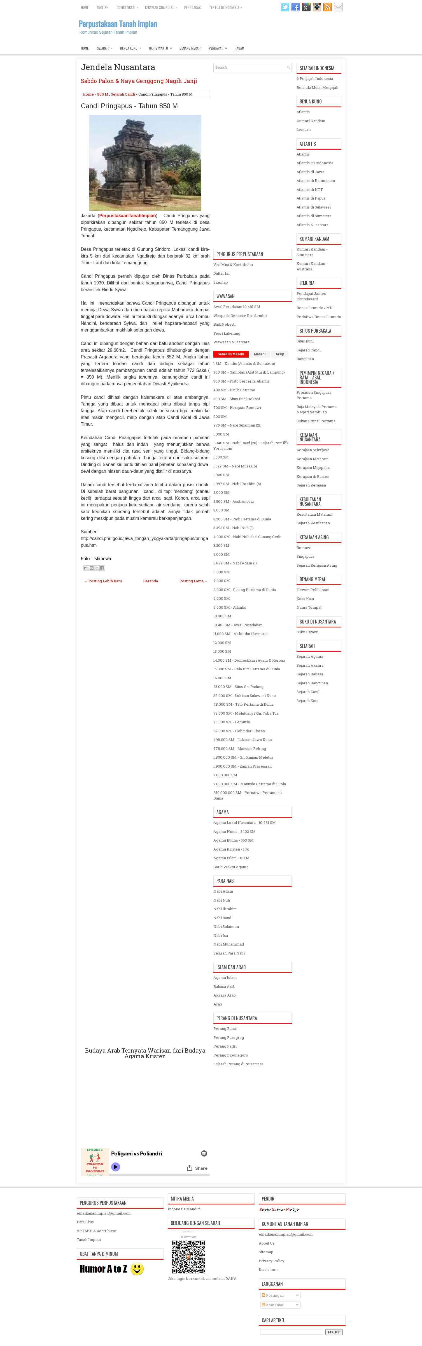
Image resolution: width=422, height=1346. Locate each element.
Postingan (273, 1295)
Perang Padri (225, 1046)
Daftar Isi (221, 273)
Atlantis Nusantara (312, 224)
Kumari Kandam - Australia (312, 266)
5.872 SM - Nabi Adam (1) (235, 563)
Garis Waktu (162, 46)
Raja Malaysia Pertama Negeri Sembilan (317, 409)
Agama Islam (225, 977)
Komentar (273, 1304)
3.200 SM (221, 545)
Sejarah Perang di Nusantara (238, 1063)
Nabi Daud (222, 917)
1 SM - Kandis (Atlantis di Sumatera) (244, 363)
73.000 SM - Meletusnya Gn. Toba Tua (245, 713)
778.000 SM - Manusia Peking (239, 748)
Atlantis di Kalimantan (316, 180)
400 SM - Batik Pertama (234, 389)
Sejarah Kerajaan (311, 485)
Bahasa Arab (224, 986)
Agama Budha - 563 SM (233, 840)
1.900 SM (221, 474)
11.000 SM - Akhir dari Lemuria (240, 633)
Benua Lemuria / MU (315, 307)
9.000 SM (221, 598)
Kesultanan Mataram (315, 514)
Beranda (150, 580)
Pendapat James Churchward (311, 296)
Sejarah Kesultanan (313, 522)
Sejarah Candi (123, 94)
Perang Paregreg (228, 1037)
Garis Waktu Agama (230, 866)
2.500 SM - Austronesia (233, 501)
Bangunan (305, 358)
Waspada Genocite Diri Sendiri (240, 315)
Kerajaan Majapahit (313, 467)
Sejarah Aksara (310, 665)
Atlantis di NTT (310, 189)
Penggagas (192, 7)
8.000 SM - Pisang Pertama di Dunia (244, 589)
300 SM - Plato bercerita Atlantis (241, 381)
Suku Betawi (307, 631)
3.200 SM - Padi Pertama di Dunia (242, 519)
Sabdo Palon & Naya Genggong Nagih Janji (139, 80)
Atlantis (303, 111)
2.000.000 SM (225, 774)
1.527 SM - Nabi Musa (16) (235, 466)
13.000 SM (222, 651)
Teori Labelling (226, 333)
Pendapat (219, 46)
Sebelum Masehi (231, 354)
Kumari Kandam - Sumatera (312, 252)
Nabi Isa (220, 935)
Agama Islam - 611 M (231, 857)
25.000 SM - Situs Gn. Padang (238, 686)
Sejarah (106, 46)
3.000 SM (221, 510)
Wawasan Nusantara (231, 341)
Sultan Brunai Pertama (316, 420)
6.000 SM (221, 571)
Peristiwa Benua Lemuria (319, 316)
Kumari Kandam (311, 120)
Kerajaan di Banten (313, 476)
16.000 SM (222, 677)
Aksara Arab (224, 995)
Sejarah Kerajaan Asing (317, 565)
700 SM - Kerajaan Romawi (237, 407)
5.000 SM (221, 554)
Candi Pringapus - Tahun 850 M (129, 106)
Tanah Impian (89, 1239)
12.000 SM (222, 642)
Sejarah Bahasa (310, 674)
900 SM (220, 416)
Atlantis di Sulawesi (314, 207)
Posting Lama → (193, 580)
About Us (267, 1243)
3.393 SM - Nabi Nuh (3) (233, 527)
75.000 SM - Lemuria (231, 721)
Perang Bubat (225, 1028)
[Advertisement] (145, 821)
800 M (102, 94)
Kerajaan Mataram (313, 458)
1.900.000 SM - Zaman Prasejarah (242, 766)
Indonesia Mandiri (184, 1208)
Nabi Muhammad (228, 944)
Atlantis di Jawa (310, 171)
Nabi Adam (223, 891)
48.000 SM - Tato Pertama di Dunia (243, 704)
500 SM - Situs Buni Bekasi (236, 398)
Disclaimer (268, 1269)
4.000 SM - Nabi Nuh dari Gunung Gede (247, 536)
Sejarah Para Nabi (229, 953)
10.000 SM (222, 615)
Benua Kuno (132, 46)
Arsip (280, 354)
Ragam (239, 48)
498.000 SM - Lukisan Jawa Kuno (242, 739)
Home (84, 7)
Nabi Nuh (221, 900)
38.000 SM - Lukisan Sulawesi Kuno (244, 695)
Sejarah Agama (310, 656)
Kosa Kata (305, 598)
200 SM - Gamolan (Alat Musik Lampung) (249, 372)
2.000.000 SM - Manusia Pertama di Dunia (249, 783)
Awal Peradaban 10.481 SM (236, 306)
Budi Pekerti (224, 324)
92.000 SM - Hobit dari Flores (239, 730)
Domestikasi (129, 6)
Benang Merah (189, 48)
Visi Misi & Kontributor (233, 264)
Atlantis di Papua (311, 198)
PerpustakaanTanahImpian (127, 215)
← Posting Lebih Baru (103, 580)
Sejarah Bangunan (312, 682)
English (102, 7)
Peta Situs (85, 1221)
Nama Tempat (309, 607)
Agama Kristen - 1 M (231, 849)
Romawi (304, 547)
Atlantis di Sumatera (314, 215)
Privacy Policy (272, 1260)
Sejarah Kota (307, 700)
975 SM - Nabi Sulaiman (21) (237, 425)
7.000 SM (221, 580)
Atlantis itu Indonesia (315, 162)
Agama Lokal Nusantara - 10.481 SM (244, 822)
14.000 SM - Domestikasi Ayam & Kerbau (249, 660)
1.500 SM (221, 457)
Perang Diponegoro (230, 1055)
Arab (217, 1004)
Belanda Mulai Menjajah (317, 87)
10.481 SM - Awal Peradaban (237, 624)
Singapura (305, 556)
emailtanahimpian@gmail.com (104, 1213)
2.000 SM (221, 492)
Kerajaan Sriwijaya (313, 449)
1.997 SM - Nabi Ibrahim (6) (237, 483)
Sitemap (220, 282)
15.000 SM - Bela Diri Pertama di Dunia (246, 668)
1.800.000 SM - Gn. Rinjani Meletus (243, 757)
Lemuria (304, 129)
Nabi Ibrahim (225, 908)
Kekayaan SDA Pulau (162, 6)
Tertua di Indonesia (227, 6)
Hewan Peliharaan (313, 589)
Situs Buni (305, 341)
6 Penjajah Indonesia (315, 78)
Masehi (260, 354)
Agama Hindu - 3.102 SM (234, 831)
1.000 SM (221, 434)
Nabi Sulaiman (226, 926)
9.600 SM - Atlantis (229, 607)
